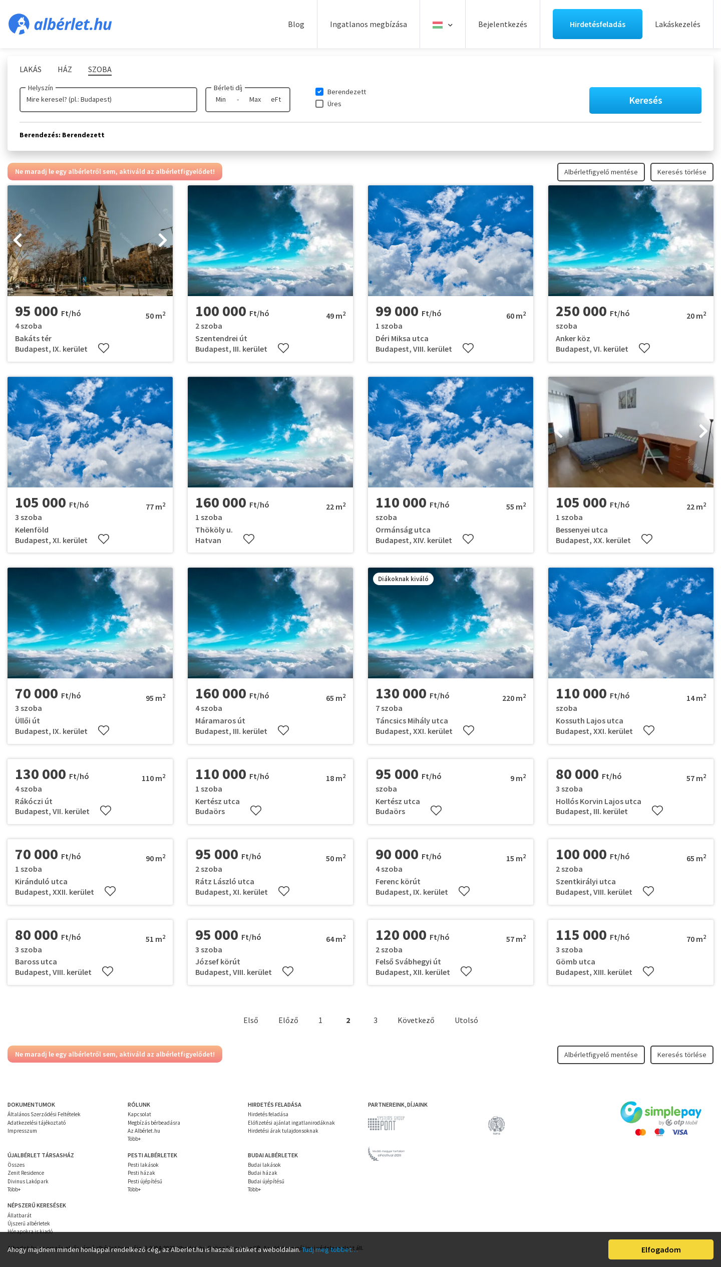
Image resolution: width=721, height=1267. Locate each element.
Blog (296, 24)
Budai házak (262, 1172)
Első (250, 1020)
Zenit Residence (26, 1172)
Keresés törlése (681, 171)
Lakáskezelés (677, 24)
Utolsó (466, 1020)
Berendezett (346, 91)
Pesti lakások (143, 1164)
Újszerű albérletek (29, 1223)
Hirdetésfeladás (597, 24)
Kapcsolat (139, 1114)
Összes (16, 1164)
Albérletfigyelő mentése (601, 171)
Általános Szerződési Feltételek (44, 1114)
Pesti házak (141, 1172)
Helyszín (40, 87)
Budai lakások (264, 1164)
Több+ (134, 1138)
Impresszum (22, 1130)
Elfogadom (661, 1249)
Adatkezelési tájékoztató (37, 1122)
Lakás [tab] (31, 69)
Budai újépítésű (266, 1181)
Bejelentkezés (502, 24)
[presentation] (18, 240)
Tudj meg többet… (330, 1249)
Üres (334, 103)
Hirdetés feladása (268, 1114)
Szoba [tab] (100, 69)
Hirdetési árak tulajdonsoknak (283, 1130)
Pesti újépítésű (145, 1181)
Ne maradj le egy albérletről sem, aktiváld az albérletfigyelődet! (115, 171)
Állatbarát (20, 1215)
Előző (288, 1020)
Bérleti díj (228, 87)
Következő (416, 1020)
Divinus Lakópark (28, 1181)
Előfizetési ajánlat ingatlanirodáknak (291, 1122)
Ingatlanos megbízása (368, 24)
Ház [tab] (65, 69)
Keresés (645, 100)
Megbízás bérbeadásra (154, 1122)
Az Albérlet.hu (144, 1130)
